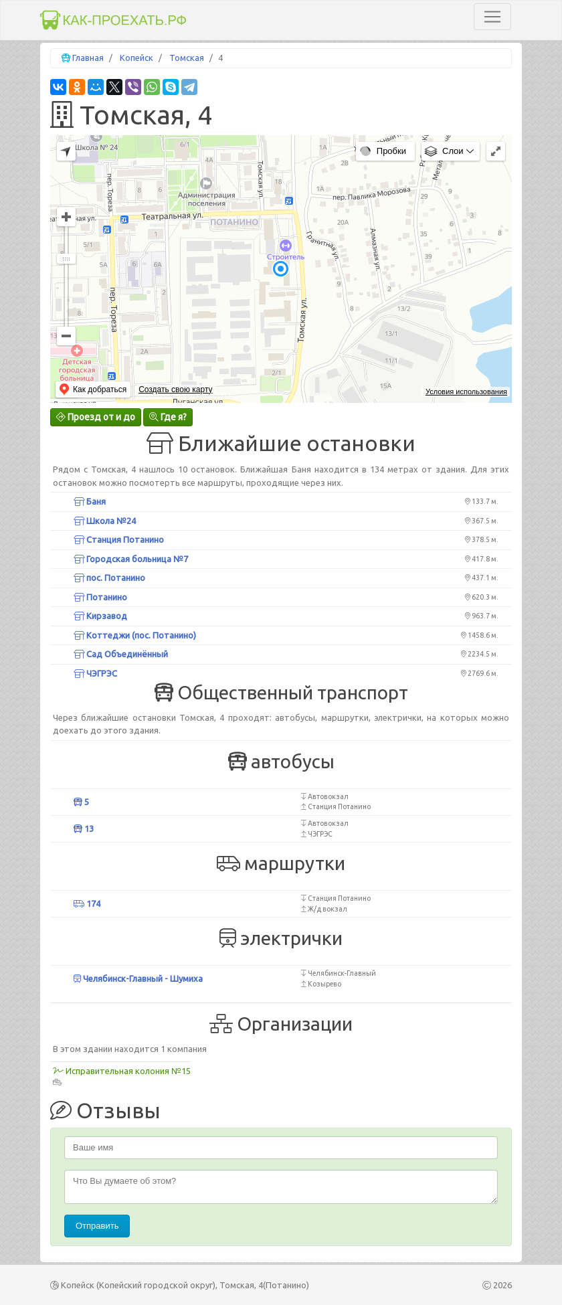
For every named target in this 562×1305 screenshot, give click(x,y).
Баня (90, 501)
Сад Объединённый (121, 654)
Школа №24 (105, 520)
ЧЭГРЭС (95, 673)
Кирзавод (100, 615)
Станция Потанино (119, 539)
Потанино (100, 597)
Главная (88, 57)
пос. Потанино (109, 577)
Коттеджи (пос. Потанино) (135, 635)
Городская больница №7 (131, 558)
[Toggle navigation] (492, 16)
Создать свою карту (175, 389)
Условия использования (466, 391)
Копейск (136, 57)
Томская (186, 57)
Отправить (97, 1226)
